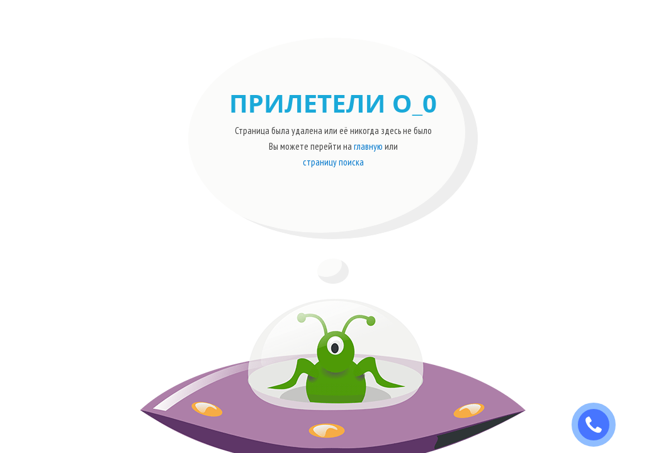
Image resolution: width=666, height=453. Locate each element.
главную (368, 146)
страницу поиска (333, 162)
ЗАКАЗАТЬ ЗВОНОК (599, 425)
